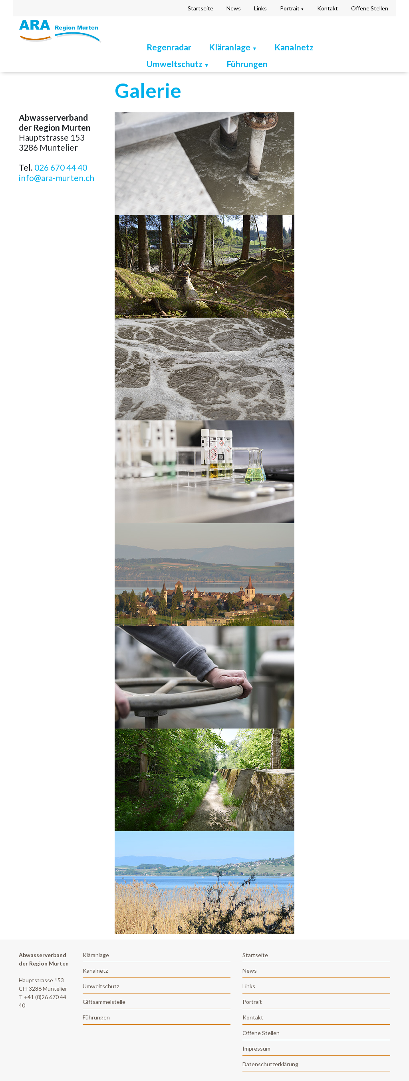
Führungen (247, 64)
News (233, 8)
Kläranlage (96, 955)
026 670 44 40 (60, 167)
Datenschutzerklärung (270, 1064)
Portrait (292, 8)
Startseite (200, 8)
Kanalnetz (294, 47)
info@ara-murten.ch (56, 178)
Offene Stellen (369, 8)
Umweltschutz (178, 64)
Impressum (256, 1048)
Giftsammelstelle (104, 1001)
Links (260, 8)
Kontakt (327, 8)
